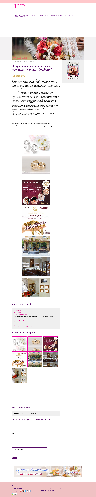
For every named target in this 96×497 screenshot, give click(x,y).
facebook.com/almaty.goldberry (23, 322)
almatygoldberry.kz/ (21, 320)
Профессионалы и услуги (21, 15)
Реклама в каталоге (17, 488)
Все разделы (70, 15)
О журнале (73, 1)
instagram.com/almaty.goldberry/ (24, 326)
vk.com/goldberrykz (21, 324)
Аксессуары (63, 15)
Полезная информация (64, 1)
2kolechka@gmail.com (21, 314)
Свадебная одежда (34, 15)
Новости (56, 1)
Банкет (42, 15)
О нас (13, 485)
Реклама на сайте (80, 1)
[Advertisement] (48, 28)
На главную (51, 1)
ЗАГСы (57, 15)
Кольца (53, 15)
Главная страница (16, 61)
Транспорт (47, 15)
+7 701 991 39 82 (19, 310)
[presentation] (21, 452)
